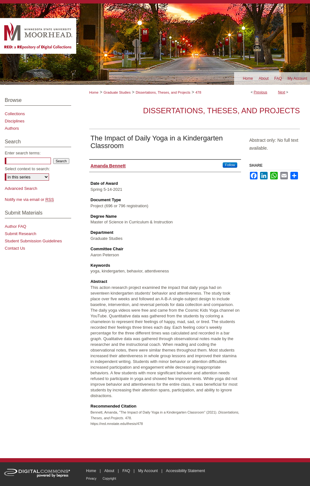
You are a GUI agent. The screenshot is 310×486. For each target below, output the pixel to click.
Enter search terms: (22, 153)
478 (198, 92)
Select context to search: (27, 168)
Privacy (91, 478)
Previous (260, 92)
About (109, 471)
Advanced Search (21, 188)
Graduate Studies (117, 92)
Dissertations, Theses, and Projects (163, 92)
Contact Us (15, 248)
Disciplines (14, 121)
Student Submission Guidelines (33, 241)
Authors (12, 128)
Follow (230, 165)
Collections (15, 113)
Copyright (109, 478)
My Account (148, 471)
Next (281, 92)
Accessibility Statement (185, 471)
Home (93, 92)
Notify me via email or (29, 199)
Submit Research (20, 233)
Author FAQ (15, 226)
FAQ (126, 471)
